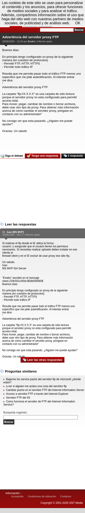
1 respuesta (73, 156)
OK (77, 23)
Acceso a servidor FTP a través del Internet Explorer (37, 393)
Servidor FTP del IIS (18, 397)
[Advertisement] (42, 141)
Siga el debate (12, 156)
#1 (3, 232)
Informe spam (44, 41)
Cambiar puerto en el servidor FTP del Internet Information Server (45, 390)
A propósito (17, 496)
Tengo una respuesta (42, 156)
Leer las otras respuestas (42, 360)
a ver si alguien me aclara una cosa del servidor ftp (36, 386)
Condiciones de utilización (42, 496)
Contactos (65, 496)
